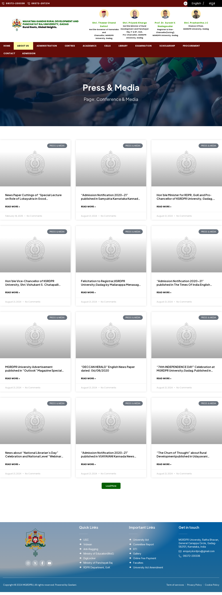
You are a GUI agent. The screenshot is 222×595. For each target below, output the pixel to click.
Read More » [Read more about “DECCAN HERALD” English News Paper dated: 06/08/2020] (88, 379)
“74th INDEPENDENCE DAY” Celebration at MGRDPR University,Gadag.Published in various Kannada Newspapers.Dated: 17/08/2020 (186, 370)
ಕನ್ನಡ (212, 3)
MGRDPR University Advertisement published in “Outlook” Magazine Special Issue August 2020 (33, 370)
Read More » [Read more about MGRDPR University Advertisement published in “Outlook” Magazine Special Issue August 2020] (12, 379)
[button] (111, 488)
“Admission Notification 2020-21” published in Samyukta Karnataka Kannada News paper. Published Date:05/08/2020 (110, 197)
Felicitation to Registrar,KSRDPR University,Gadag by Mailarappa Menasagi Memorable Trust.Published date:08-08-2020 (110, 283)
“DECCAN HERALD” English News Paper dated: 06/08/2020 (108, 369)
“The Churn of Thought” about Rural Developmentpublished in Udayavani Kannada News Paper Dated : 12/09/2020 (185, 456)
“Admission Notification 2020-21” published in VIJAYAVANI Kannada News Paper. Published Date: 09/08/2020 (107, 456)
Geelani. (72, 587)
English (196, 3)
